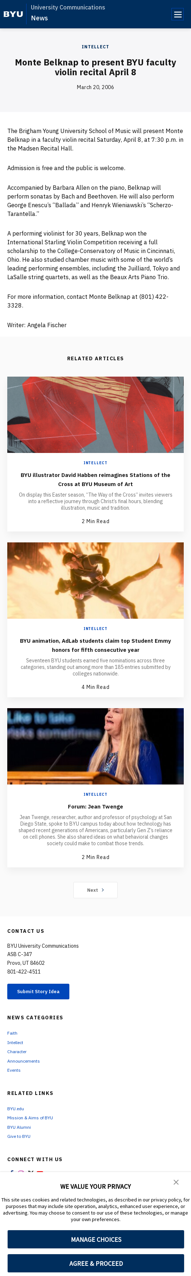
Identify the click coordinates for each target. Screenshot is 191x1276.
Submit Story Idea (44, 1001)
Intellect (95, 46)
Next (95, 899)
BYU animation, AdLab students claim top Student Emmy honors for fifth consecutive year (95, 649)
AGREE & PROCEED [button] (96, 1263)
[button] (176, 1182)
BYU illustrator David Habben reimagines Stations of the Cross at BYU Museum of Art (96, 478)
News (39, 18)
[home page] (13, 14)
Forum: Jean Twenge (95, 815)
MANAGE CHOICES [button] (96, 1239)
